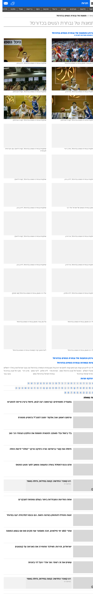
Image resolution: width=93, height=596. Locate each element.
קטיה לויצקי (63, 368)
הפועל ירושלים (86, 371)
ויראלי (52, 9)
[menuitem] (80, 9)
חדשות (80, 9)
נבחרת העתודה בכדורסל (37, 368)
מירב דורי (23, 371)
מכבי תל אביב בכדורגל (9, 371)
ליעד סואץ (32, 371)
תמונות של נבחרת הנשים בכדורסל (69, 16)
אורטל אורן (16, 368)
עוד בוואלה (86, 398)
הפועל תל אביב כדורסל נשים (68, 371)
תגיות (82, 3)
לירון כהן (82, 368)
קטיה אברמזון (74, 368)
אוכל (18, 9)
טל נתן (50, 368)
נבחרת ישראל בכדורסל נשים (41, 374)
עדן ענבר (24, 368)
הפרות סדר (51, 371)
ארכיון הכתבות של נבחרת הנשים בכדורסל (71, 358)
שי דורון (56, 368)
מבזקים (70, 9)
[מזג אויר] (10, 3)
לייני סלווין (41, 371)
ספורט (61, 9)
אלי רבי (89, 368)
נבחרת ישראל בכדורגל (83, 374)
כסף (35, 9)
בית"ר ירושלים (6, 368)
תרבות (43, 9)
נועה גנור (4, 374)
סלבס (10, 9)
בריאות (27, 9)
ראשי (89, 9)
